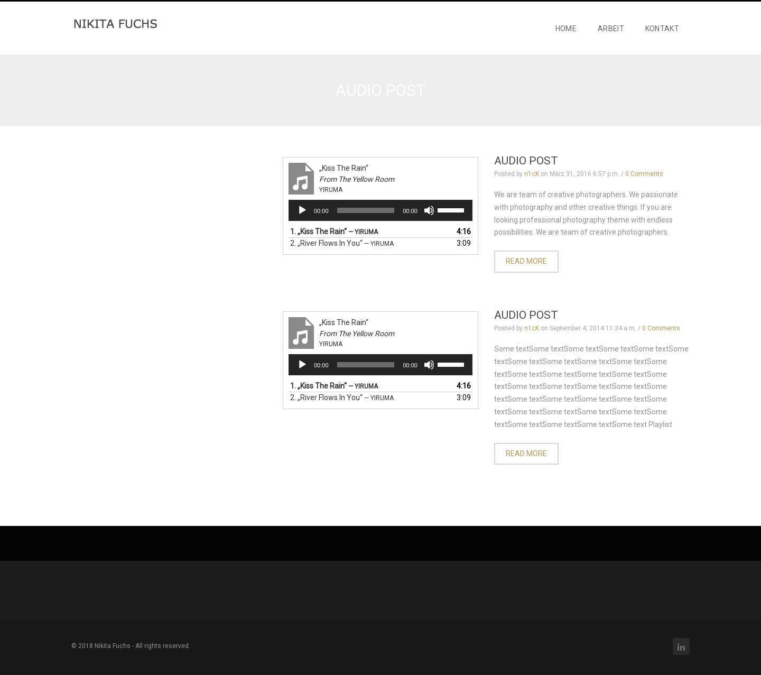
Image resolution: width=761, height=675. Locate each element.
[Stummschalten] (429, 215)
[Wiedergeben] (302, 215)
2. (342, 248)
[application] (380, 215)
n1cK (531, 179)
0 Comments (644, 179)
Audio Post (526, 166)
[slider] (366, 215)
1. (334, 237)
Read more (526, 267)
